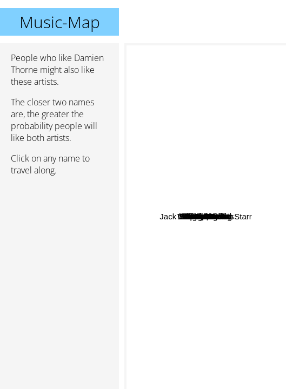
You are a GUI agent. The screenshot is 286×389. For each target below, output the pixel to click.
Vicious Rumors (215, 92)
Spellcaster (184, 225)
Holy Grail (245, 264)
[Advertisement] (59, 241)
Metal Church (195, 275)
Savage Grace (181, 371)
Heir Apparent (154, 195)
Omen (219, 224)
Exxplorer (167, 128)
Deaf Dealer (204, 83)
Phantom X (221, 208)
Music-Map (59, 22)
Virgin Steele (215, 254)
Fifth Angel (162, 214)
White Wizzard (240, 235)
